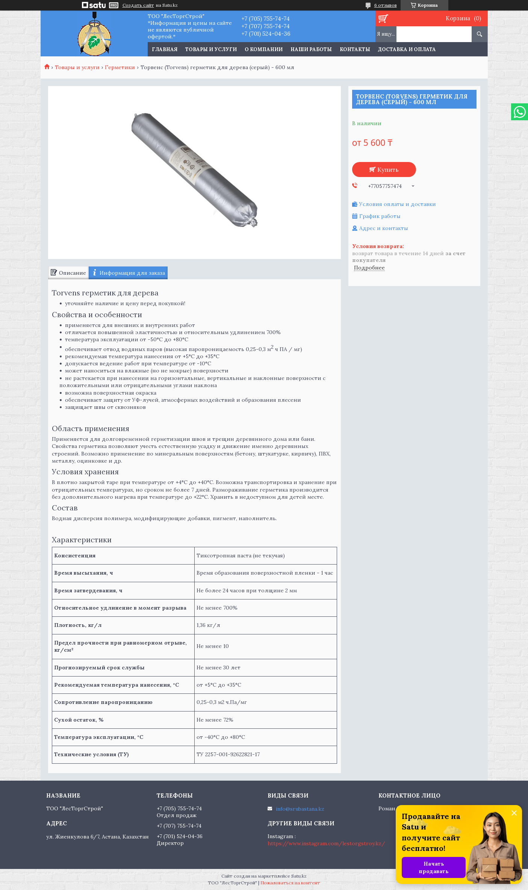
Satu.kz (299, 876)
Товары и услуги (211, 49)
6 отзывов (385, 5)
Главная (164, 49)
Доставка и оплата (407, 49)
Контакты (355, 49)
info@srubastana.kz (300, 808)
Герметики (120, 67)
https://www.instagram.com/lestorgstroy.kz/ (326, 843)
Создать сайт (138, 5)
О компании (264, 49)
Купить (388, 169)
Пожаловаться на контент (290, 882)
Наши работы (311, 49)
